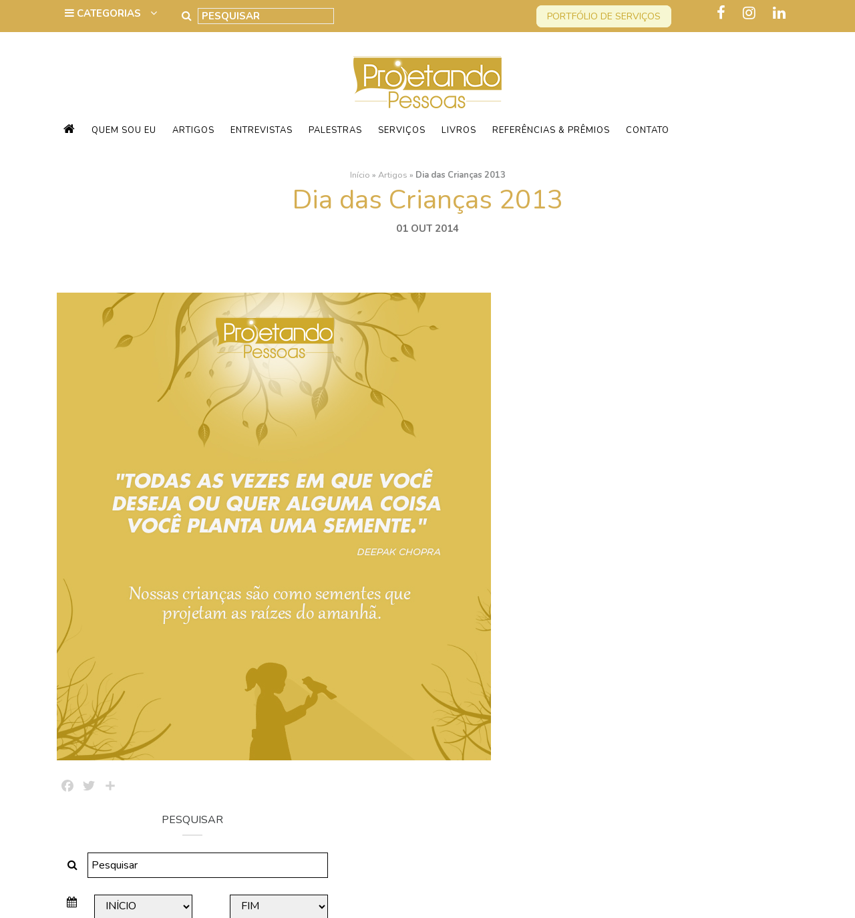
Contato (647, 130)
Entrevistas (261, 130)
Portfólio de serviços (604, 16)
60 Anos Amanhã (654, 660)
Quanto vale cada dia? (667, 554)
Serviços (401, 130)
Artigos (193, 130)
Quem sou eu (124, 130)
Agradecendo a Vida (663, 607)
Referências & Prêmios (551, 130)
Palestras (335, 130)
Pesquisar (681, 412)
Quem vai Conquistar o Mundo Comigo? (687, 721)
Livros (459, 130)
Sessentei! (639, 500)
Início (360, 174)
